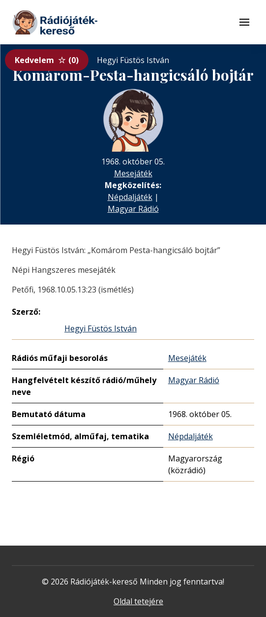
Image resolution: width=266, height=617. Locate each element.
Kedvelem (47, 60)
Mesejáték (133, 173)
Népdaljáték (130, 197)
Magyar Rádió (133, 208)
